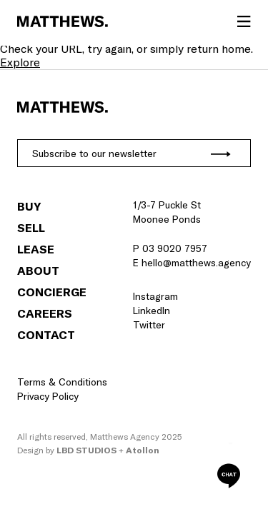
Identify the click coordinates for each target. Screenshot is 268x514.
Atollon (142, 450)
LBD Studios (86, 450)
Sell (31, 228)
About (38, 270)
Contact (46, 335)
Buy (29, 206)
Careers (44, 313)
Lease (35, 249)
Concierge (51, 292)
